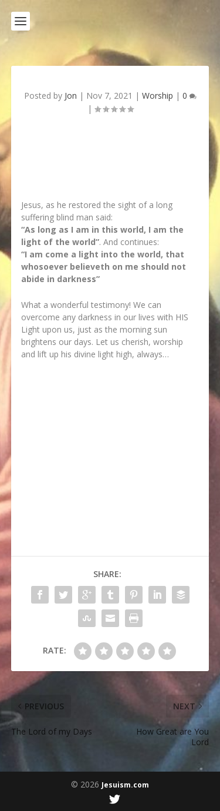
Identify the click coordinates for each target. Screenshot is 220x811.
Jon (71, 95)
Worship (157, 95)
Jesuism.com (125, 785)
